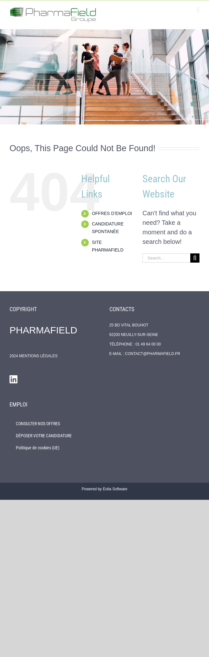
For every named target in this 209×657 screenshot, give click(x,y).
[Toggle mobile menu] (198, 10)
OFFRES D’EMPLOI (112, 213)
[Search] (194, 258)
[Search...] (166, 258)
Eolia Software (115, 489)
